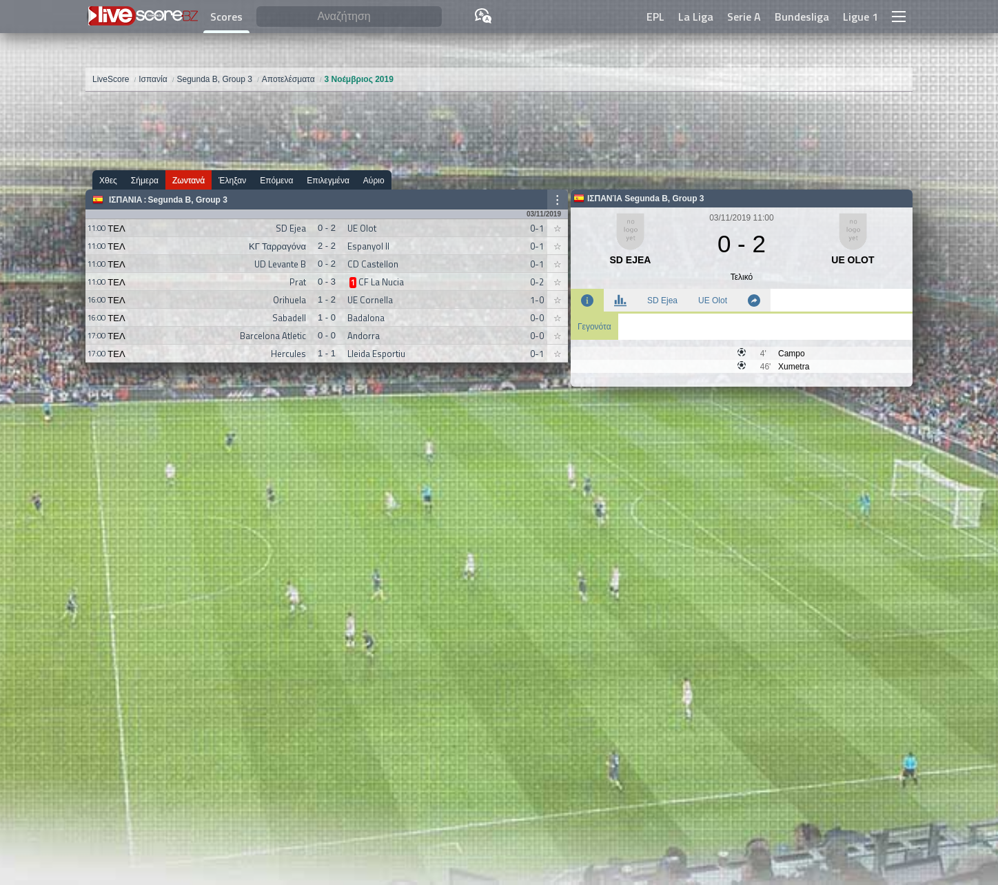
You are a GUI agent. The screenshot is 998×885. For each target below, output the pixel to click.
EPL (655, 16)
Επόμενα (276, 180)
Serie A (744, 16)
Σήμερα (145, 180)
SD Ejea (662, 300)
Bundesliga (802, 16)
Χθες (108, 180)
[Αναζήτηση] (349, 17)
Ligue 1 (860, 16)
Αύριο (374, 180)
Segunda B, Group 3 (187, 200)
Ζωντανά (188, 180)
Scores (226, 16)
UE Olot (712, 300)
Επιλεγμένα (328, 180)
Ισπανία (126, 200)
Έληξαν (232, 180)
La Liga (695, 16)
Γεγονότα (594, 327)
